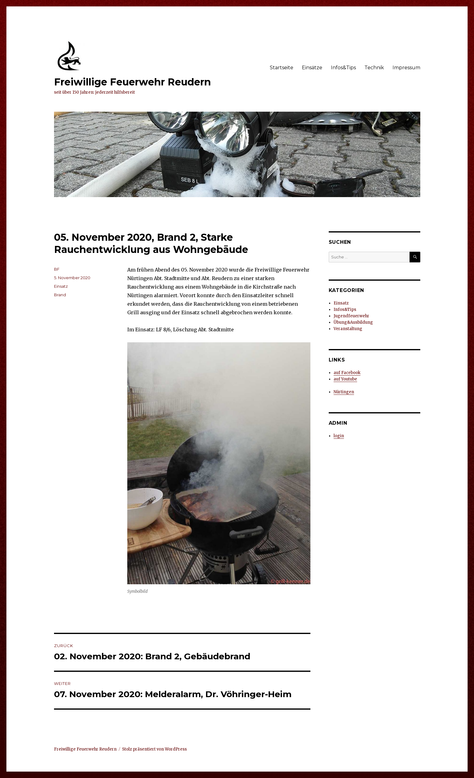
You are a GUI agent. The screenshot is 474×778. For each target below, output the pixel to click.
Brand (60, 294)
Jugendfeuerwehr (351, 316)
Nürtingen (344, 391)
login (339, 435)
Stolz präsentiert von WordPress (154, 749)
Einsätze (312, 67)
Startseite (281, 67)
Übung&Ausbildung (353, 322)
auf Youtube (345, 379)
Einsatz (61, 286)
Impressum (406, 67)
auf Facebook (347, 372)
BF (57, 269)
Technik (374, 67)
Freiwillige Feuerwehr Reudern (132, 82)
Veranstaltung (348, 328)
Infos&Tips (343, 67)
